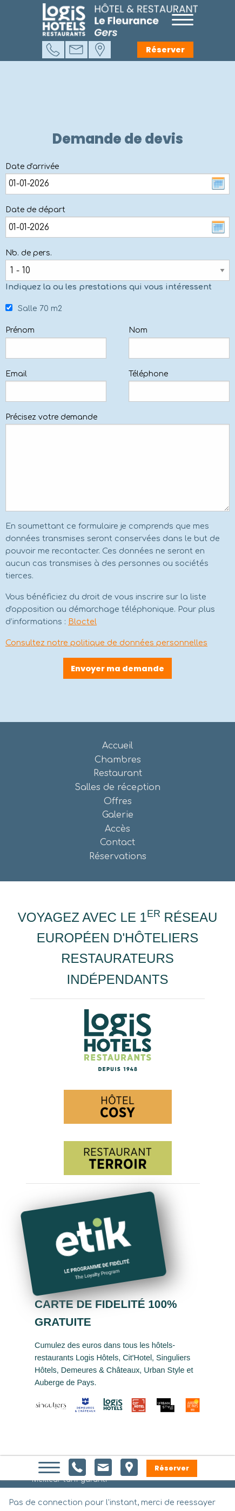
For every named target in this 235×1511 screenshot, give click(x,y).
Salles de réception (117, 787)
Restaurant (117, 773)
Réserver (165, 49)
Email (16, 374)
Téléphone (148, 374)
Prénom (20, 330)
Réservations (117, 856)
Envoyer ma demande (117, 668)
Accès (117, 829)
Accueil (117, 746)
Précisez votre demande (51, 417)
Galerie (117, 815)
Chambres (118, 760)
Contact (117, 842)
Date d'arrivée (32, 167)
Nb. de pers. (28, 253)
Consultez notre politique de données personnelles (106, 642)
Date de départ (35, 210)
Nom (138, 330)
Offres (118, 801)
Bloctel (82, 621)
